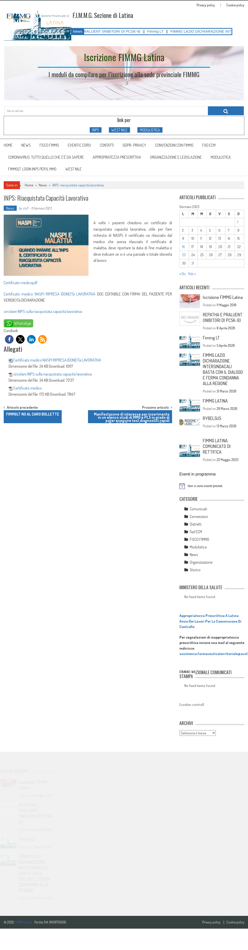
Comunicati (198, 508)
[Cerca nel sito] (226, 110)
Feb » (192, 273)
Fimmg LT (161, 31)
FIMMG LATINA (215, 401)
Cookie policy (235, 5)
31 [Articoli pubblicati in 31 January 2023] (192, 263)
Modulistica (198, 547)
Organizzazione (201, 562)
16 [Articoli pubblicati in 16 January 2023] (183, 246)
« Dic (182, 273)
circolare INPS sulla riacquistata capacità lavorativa (43, 311)
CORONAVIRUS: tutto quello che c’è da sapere (46, 157)
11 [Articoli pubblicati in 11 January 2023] (201, 238)
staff (25, 208)
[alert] (211, 486)
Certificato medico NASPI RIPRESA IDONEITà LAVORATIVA (49, 293)
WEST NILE (119, 129)
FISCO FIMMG (49, 145)
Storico (195, 569)
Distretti (196, 524)
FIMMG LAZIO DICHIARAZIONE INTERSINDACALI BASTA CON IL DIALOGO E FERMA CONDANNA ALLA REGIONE (223, 369)
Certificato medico (27, 388)
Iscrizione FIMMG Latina (223, 297)
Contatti (107, 145)
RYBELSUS (212, 418)
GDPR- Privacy (134, 145)
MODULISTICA (150, 129)
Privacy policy (206, 5)
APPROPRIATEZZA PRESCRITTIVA (117, 157)
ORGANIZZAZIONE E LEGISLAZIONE (176, 157)
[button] (9, 339)
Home (8, 145)
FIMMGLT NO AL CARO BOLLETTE (32, 414)
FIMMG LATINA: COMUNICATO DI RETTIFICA (217, 446)
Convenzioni (199, 516)
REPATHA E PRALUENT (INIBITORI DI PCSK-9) (106, 31)
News (26, 145)
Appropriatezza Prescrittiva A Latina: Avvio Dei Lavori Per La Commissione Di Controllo (210, 621)
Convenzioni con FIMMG (174, 145)
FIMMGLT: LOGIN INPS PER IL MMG (32, 169)
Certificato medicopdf (20, 282)
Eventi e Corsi (79, 145)
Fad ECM (209, 145)
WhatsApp (22, 323)
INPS (95, 129)
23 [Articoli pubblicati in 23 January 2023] (184, 254)
